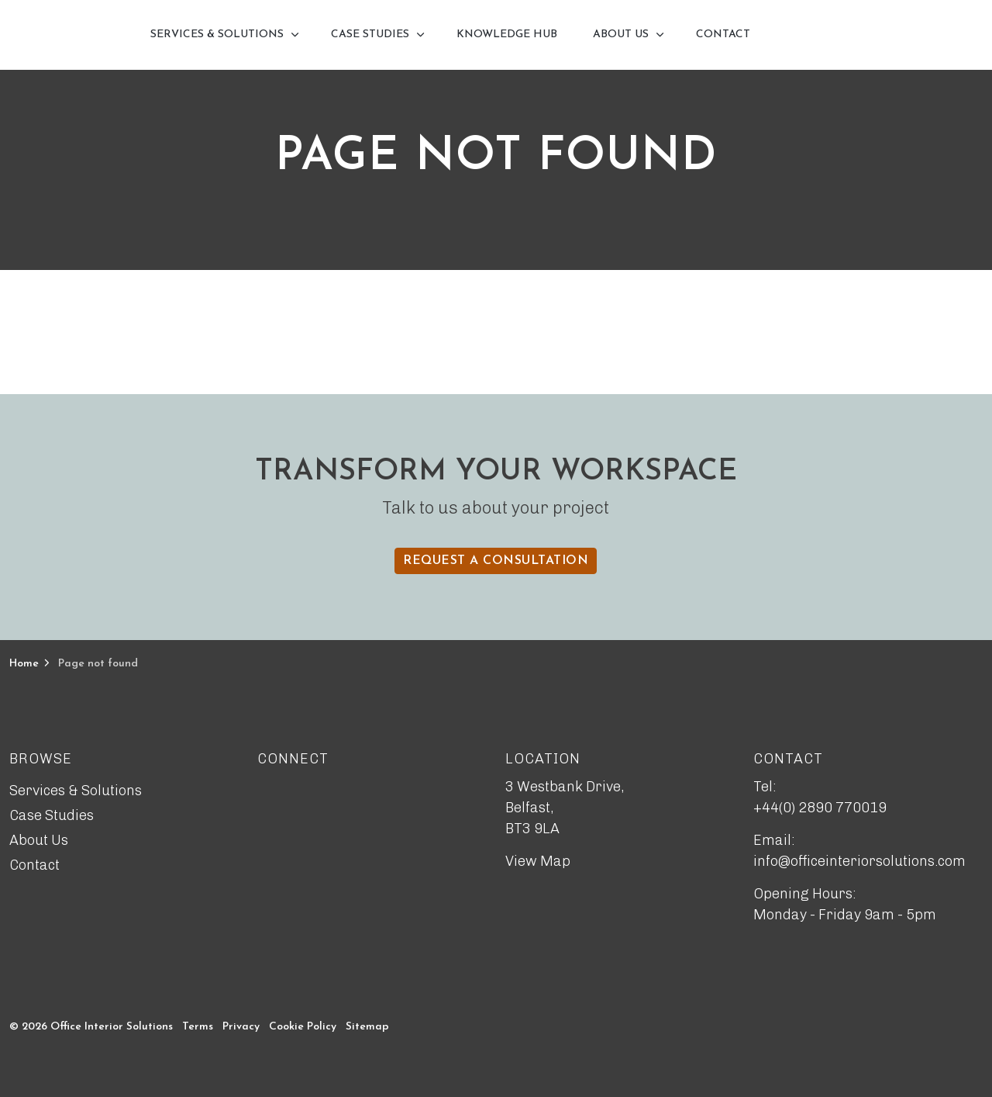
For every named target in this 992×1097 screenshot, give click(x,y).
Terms (197, 1027)
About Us (621, 34)
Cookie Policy (302, 1027)
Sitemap (367, 1027)
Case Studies (370, 34)
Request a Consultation (495, 560)
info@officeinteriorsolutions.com (859, 861)
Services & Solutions (217, 34)
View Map (537, 861)
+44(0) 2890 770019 (820, 807)
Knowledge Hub (506, 34)
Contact (723, 34)
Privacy (241, 1027)
